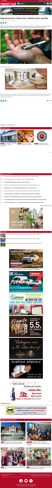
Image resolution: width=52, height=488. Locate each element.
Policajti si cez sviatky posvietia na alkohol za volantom (24, 144)
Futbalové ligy (29, 442)
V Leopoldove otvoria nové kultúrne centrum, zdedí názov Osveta (19, 179)
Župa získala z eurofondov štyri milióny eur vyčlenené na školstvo (8, 144)
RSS (50, 474)
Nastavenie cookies (39, 475)
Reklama (46, 474)
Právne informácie (23, 474)
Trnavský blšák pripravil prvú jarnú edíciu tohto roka (17, 182)
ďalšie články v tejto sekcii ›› (46, 205)
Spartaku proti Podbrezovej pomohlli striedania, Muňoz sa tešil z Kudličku (23, 238)
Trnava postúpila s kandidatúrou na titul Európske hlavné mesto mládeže (22, 193)
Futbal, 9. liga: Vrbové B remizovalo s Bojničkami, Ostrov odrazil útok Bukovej (23, 243)
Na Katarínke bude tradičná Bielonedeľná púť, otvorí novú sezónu (20, 188)
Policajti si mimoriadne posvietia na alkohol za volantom (41, 144)
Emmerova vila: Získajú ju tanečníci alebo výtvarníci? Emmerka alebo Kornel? (21, 185)
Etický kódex (41, 474)
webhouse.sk (32, 485)
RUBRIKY (21, 4)
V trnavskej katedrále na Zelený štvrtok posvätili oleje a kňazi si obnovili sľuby (22, 191)
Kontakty (33, 475)
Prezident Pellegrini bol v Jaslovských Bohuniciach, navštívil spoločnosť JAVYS (24, 202)
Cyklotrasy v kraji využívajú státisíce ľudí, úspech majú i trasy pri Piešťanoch (23, 196)
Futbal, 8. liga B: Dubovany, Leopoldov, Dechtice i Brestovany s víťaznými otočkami (38, 443)
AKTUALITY (2, 20)
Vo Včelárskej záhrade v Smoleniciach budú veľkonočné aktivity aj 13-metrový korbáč (25, 199)
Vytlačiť (49, 100)
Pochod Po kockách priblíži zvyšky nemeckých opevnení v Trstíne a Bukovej (21, 176)
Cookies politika (47, 475)
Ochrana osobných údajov (32, 474)
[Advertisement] (12, 114)
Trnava (2, 442)
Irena (51, 0)
